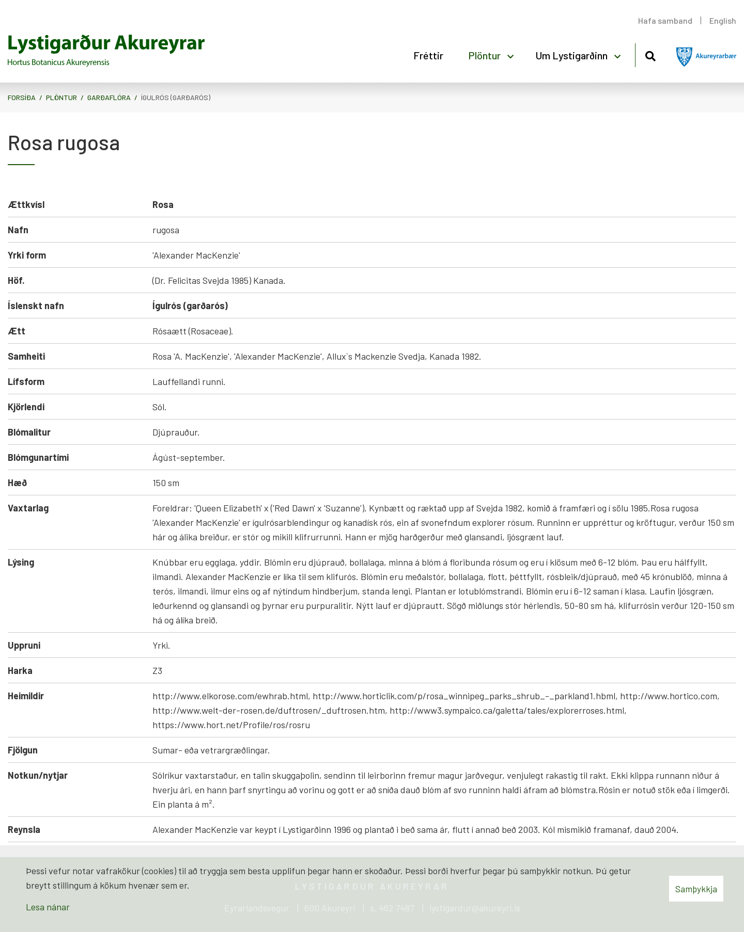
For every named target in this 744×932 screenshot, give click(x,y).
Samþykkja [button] (696, 888)
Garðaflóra (109, 97)
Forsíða (22, 97)
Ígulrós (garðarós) (175, 97)
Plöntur (61, 97)
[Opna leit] (650, 54)
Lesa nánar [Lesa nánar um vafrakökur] (48, 906)
